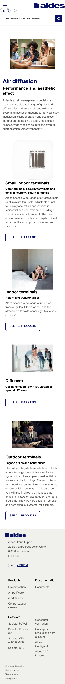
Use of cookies (12, 671)
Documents (42, 587)
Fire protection (17, 587)
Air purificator (16, 593)
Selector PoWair (18, 624)
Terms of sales (12, 675)
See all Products (23, 237)
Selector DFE (16, 648)
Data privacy (11, 679)
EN (19, 10)
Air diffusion (15, 598)
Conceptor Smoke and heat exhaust (45, 633)
